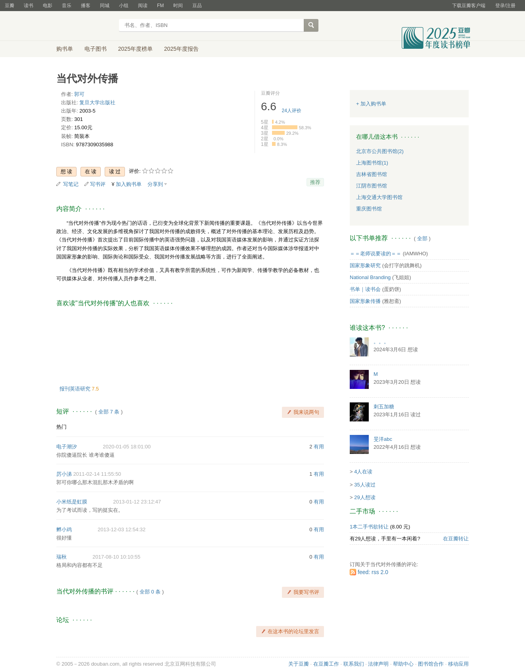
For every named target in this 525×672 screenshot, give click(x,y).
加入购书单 (129, 184)
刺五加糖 (384, 407)
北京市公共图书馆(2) (380, 151)
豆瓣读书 (85, 26)
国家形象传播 (365, 301)
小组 (123, 5)
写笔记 (71, 184)
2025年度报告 (181, 49)
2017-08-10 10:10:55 (116, 557)
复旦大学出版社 (97, 102)
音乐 (66, 5)
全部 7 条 (108, 412)
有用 (319, 447)
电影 (47, 5)
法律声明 (378, 664)
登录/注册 (505, 5)
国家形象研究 (365, 265)
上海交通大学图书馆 (379, 197)
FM (160, 5)
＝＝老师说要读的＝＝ (375, 254)
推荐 (315, 182)
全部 (422, 238)
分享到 (155, 184)
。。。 (381, 342)
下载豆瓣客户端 (468, 5)
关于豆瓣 (298, 664)
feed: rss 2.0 (373, 572)
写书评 (97, 184)
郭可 (79, 94)
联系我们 (353, 664)
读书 (28, 5)
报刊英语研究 (75, 389)
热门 (61, 427)
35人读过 (364, 485)
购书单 (64, 49)
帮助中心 (403, 664)
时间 (178, 5)
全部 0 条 (150, 592)
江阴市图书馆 (371, 186)
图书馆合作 (431, 664)
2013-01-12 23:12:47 (137, 502)
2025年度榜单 (135, 49)
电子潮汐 (66, 447)
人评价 (291, 110)
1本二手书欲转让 (369, 527)
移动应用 (458, 664)
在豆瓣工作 (326, 664)
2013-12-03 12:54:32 (122, 529)
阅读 (143, 5)
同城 (104, 5)
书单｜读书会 (365, 289)
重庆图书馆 (369, 209)
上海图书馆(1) (372, 163)
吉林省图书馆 (371, 174)
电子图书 (95, 49)
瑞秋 (61, 557)
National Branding (370, 277)
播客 (85, 5)
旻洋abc (383, 439)
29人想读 (364, 497)
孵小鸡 (64, 529)
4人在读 (363, 472)
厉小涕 (64, 474)
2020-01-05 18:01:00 (127, 447)
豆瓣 (9, 5)
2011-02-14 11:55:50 (97, 474)
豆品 (197, 5)
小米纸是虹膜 (71, 502)
